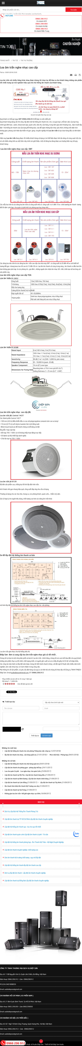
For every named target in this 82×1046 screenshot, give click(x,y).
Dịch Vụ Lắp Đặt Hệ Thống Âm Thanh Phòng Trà (21, 811)
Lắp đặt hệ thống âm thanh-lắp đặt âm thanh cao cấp (23, 865)
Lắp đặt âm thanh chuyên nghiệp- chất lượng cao (21, 850)
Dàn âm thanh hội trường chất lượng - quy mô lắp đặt (23, 857)
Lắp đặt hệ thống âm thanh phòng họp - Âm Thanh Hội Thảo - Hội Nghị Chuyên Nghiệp (34, 842)
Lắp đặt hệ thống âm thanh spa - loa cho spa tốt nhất (23, 826)
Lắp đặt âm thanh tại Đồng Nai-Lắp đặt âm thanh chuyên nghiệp (27, 880)
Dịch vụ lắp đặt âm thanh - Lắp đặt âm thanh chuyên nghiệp (25, 873)
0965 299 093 (42, 23)
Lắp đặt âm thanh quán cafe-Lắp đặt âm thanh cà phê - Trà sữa (26, 834)
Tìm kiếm (73, 10)
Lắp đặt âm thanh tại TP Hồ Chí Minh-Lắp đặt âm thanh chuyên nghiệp (29, 819)
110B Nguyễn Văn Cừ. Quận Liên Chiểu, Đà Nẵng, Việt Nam (25, 974)
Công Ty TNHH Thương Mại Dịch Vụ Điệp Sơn (19, 968)
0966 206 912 (42, 18)
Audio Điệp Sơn (38, 1044)
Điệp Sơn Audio (58, 1044)
